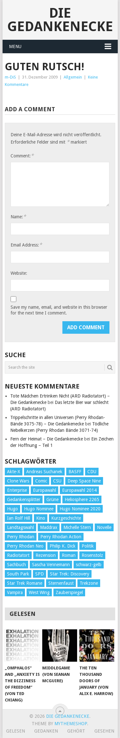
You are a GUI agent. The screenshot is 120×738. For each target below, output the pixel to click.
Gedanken (46, 731)
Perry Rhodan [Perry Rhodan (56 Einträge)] (20, 536)
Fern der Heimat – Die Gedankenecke (46, 438)
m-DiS (10, 77)
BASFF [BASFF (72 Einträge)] (74, 471)
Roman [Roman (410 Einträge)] (69, 555)
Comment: (22, 156)
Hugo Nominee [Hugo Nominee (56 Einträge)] (38, 508)
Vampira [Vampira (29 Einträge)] (15, 592)
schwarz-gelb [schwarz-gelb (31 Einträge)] (88, 564)
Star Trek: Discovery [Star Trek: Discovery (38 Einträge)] (69, 573)
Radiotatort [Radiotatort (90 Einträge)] (18, 555)
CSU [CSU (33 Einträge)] (57, 480)
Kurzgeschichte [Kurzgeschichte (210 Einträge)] (66, 518)
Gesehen (104, 731)
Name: (18, 217)
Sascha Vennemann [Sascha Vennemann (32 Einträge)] (51, 564)
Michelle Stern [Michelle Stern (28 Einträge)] (77, 527)
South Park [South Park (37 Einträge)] (18, 573)
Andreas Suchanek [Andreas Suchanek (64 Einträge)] (44, 471)
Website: (19, 273)
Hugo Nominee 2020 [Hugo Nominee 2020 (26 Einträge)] (80, 508)
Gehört (76, 731)
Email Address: (26, 245)
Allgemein (73, 77)
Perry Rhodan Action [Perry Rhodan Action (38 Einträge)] (60, 536)
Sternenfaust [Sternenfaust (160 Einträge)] (61, 583)
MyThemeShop (70, 723)
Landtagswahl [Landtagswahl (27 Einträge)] (20, 527)
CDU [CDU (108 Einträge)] (91, 471)
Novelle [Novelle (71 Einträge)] (104, 527)
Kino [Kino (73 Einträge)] (40, 518)
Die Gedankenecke (60, 19)
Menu (15, 46)
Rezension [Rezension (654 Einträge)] (46, 555)
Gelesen (15, 731)
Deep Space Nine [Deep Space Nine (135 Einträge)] (84, 480)
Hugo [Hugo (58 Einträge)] (12, 508)
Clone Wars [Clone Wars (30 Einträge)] (18, 480)
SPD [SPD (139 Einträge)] (39, 573)
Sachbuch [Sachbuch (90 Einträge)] (16, 564)
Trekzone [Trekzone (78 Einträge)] (89, 583)
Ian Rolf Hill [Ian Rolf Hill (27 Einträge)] (18, 518)
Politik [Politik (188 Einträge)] (88, 546)
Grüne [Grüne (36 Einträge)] (52, 499)
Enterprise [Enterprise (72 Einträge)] (17, 490)
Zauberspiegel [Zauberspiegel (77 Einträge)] (69, 592)
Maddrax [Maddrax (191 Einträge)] (48, 527)
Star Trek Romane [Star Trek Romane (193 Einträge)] (24, 583)
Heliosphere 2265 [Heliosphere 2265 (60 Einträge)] (82, 499)
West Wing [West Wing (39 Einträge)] (39, 592)
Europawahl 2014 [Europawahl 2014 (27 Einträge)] (79, 490)
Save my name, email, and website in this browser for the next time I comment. (59, 310)
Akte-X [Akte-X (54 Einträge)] (13, 471)
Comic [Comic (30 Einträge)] (41, 480)
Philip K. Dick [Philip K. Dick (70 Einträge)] (63, 546)
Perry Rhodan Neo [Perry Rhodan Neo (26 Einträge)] (25, 546)
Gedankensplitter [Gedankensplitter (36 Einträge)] (23, 499)
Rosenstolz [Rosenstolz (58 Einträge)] (92, 555)
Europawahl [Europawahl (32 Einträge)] (44, 490)
